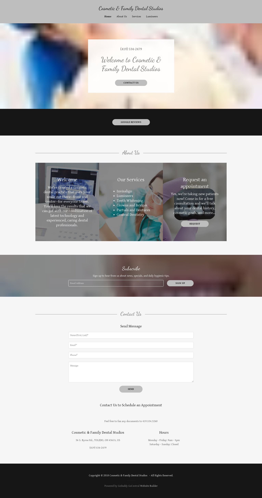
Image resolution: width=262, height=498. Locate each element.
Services (136, 16)
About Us (122, 16)
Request (195, 223)
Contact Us (131, 82)
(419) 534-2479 (131, 49)
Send (131, 389)
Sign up (180, 283)
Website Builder (149, 486)
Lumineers (152, 16)
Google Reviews (131, 122)
